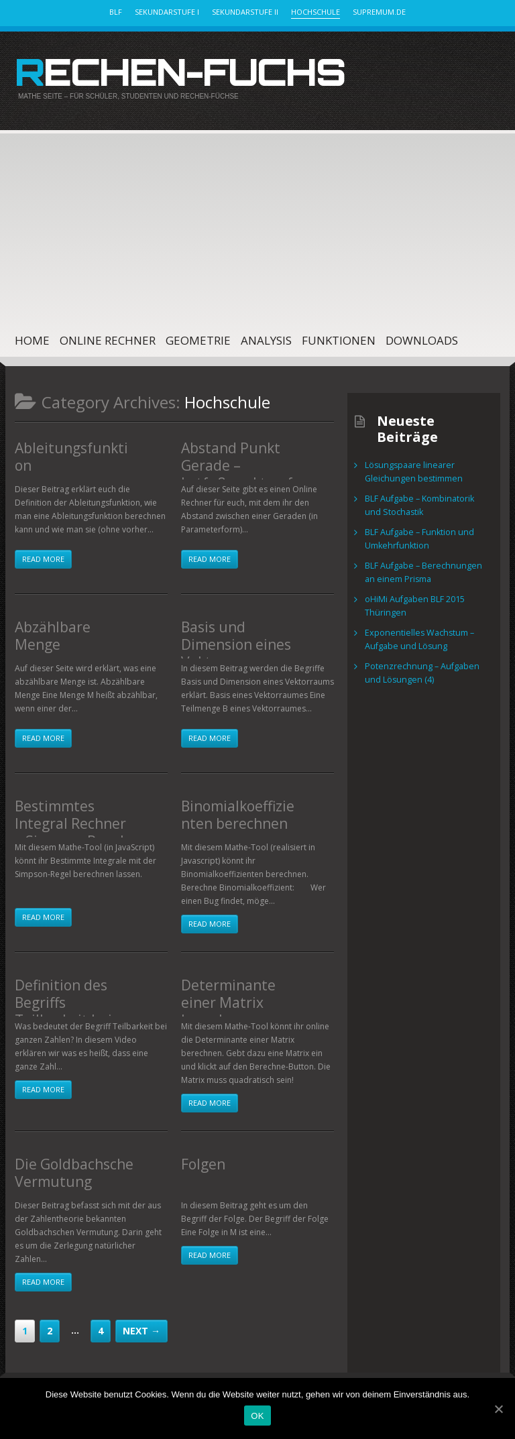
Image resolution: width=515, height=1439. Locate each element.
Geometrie (198, 337)
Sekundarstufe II (245, 12)
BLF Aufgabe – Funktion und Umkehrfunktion (417, 535)
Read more (43, 556)
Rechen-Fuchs (167, 70)
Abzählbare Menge (69, 622)
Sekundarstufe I (167, 12)
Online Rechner (108, 337)
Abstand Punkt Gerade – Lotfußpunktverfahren (239, 465)
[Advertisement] (244, 220)
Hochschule (315, 12)
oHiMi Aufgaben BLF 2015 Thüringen (413, 602)
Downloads (422, 337)
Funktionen (339, 337)
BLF (115, 12)
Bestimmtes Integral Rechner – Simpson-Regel (74, 816)
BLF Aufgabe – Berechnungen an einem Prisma (426, 569)
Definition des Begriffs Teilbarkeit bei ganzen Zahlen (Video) (71, 1002)
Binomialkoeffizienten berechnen (240, 808)
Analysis (266, 337)
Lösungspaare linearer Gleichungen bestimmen (411, 468)
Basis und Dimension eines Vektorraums (228, 637)
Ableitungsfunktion (71, 443)
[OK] (498, 1409)
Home (32, 337)
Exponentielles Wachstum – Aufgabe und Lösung (416, 636)
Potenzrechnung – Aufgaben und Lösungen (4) (426, 669)
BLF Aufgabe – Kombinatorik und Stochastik (427, 502)
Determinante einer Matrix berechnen (238, 987)
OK (257, 1416)
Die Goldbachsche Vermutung (66, 1166)
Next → (141, 1327)
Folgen (200, 1159)
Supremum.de (379, 12)
